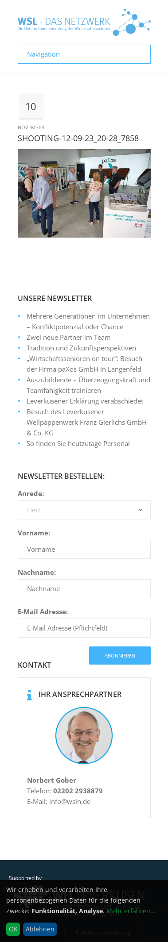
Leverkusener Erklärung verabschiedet (85, 400)
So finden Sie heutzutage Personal (78, 443)
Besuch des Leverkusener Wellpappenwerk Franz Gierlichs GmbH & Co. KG (87, 422)
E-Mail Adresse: (43, 611)
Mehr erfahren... (131, 911)
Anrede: (31, 493)
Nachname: (37, 572)
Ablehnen (40, 929)
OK (13, 929)
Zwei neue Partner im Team (69, 337)
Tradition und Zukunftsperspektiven (81, 347)
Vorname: (34, 532)
